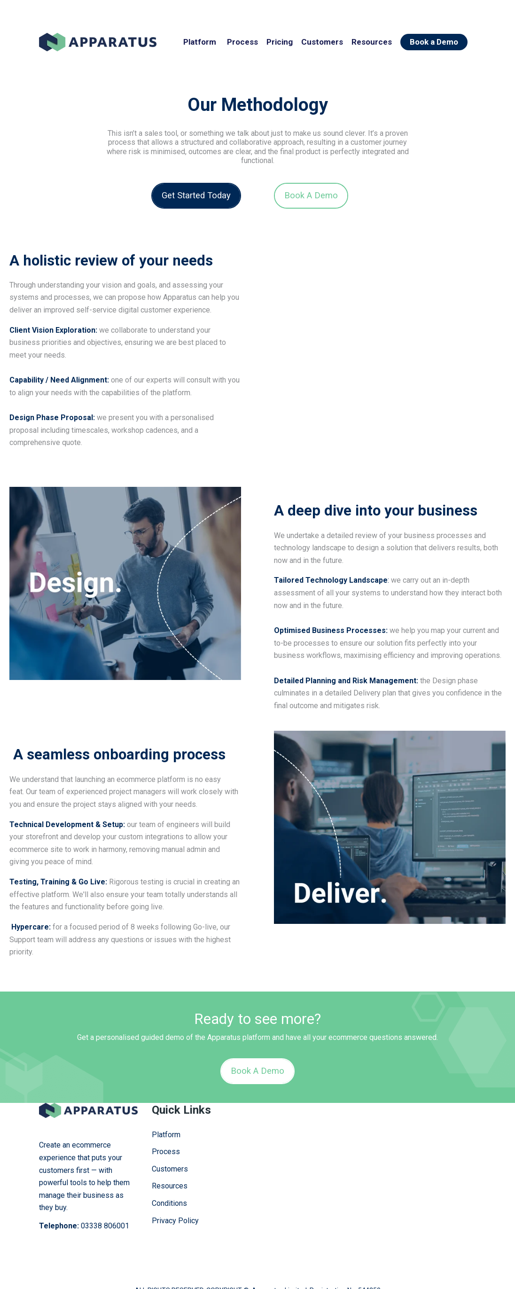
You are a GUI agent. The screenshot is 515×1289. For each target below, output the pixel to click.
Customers (322, 42)
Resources (371, 42)
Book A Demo (311, 195)
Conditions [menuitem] (169, 1184)
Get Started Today (196, 195)
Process (242, 42)
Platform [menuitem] (166, 1115)
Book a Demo (434, 42)
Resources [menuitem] (169, 1167)
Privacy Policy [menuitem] (175, 1201)
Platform (199, 42)
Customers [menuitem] (170, 1149)
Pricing (279, 42)
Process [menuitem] (166, 1132)
